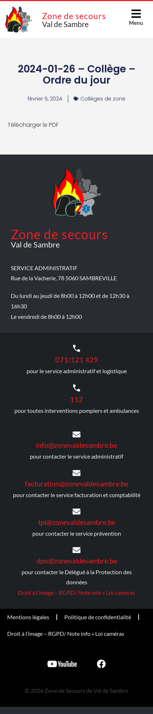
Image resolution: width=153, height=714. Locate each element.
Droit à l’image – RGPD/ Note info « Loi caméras (76, 592)
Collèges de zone (102, 98)
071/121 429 (76, 359)
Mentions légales (28, 616)
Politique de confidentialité (97, 616)
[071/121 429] (76, 348)
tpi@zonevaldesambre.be (76, 522)
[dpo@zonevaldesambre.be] (76, 550)
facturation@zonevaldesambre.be (76, 483)
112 (76, 399)
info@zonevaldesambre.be (76, 445)
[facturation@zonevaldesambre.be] (76, 473)
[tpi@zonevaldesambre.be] (76, 512)
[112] (76, 388)
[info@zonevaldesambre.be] (76, 434)
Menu (136, 22)
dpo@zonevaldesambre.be (76, 560)
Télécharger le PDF (33, 125)
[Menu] (136, 13)
